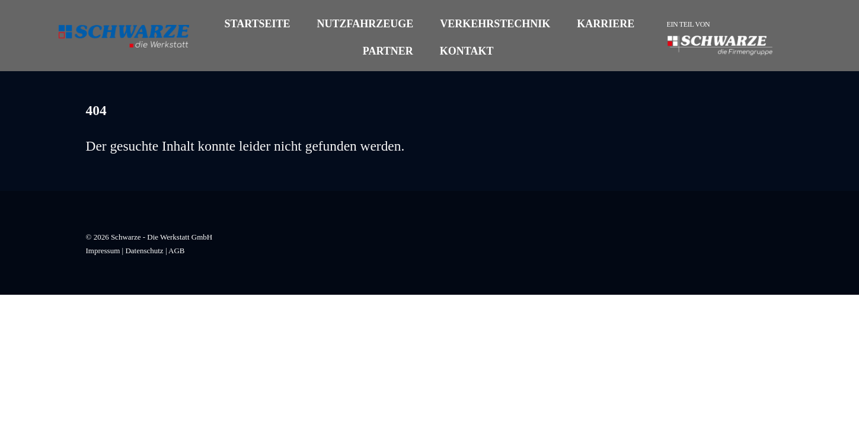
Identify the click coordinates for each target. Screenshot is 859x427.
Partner (388, 51)
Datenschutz (144, 250)
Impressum (103, 250)
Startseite (257, 24)
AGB (176, 250)
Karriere (605, 24)
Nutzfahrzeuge (365, 24)
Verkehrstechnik (495, 24)
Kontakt (467, 51)
